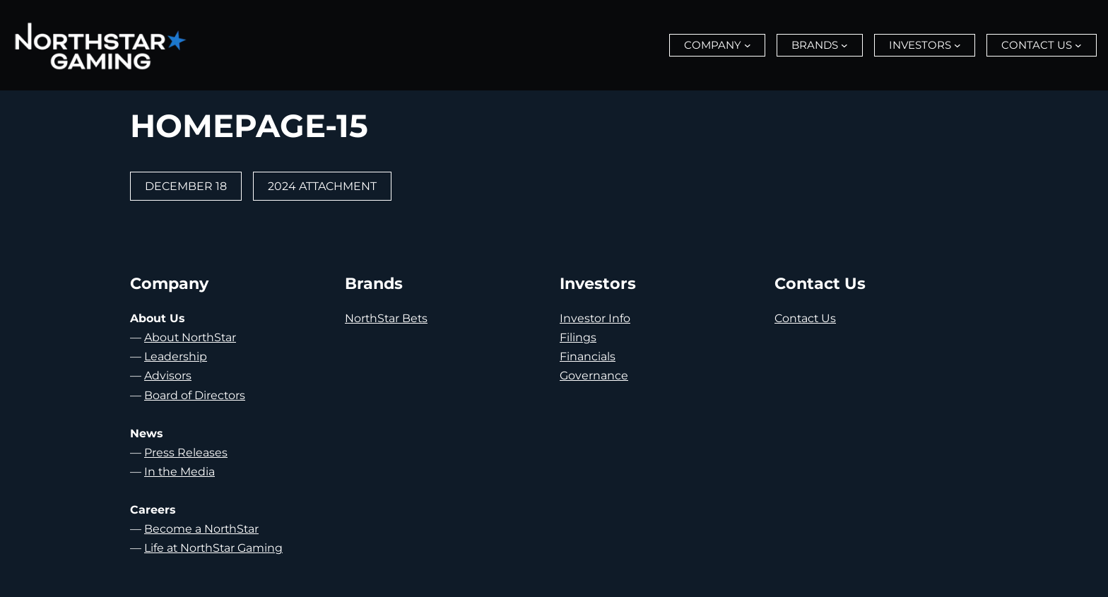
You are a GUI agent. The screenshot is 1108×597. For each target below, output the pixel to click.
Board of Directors (194, 395)
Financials (587, 356)
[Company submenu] (747, 45)
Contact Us (1036, 45)
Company (712, 45)
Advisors (167, 375)
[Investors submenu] (957, 45)
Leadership (175, 356)
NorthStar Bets (386, 318)
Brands (814, 45)
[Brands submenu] (844, 45)
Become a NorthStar (201, 529)
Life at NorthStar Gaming (213, 548)
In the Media (179, 471)
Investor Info (595, 318)
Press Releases (186, 452)
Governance (594, 375)
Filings (578, 337)
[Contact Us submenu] (1078, 45)
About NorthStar (190, 337)
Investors (920, 45)
